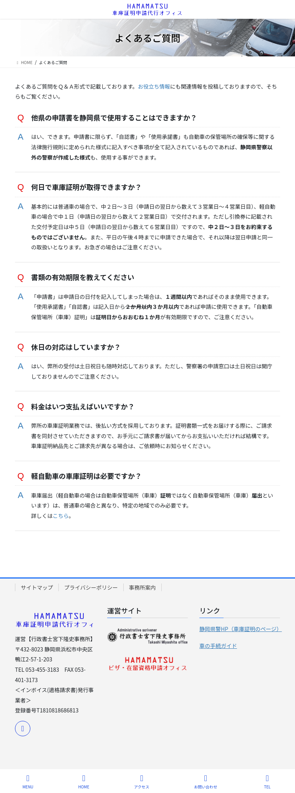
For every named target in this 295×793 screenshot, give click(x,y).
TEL (267, 781)
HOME (83, 781)
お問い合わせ (205, 781)
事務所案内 (142, 587)
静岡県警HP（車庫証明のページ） (240, 629)
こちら (61, 515)
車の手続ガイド (218, 646)
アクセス (141, 781)
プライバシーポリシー (91, 587)
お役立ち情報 (154, 86)
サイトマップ (37, 587)
